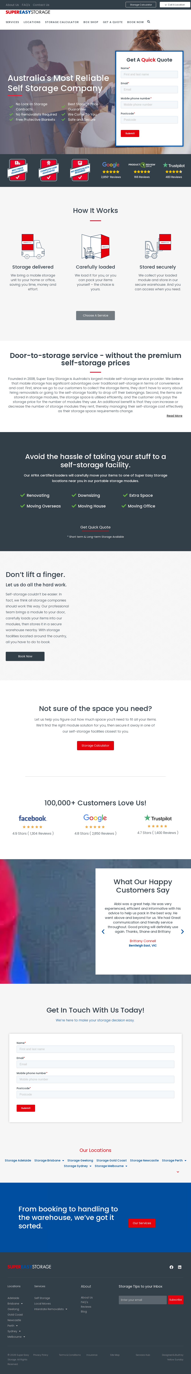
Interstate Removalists (50, 1309)
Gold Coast (15, 1314)
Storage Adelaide (18, 1160)
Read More (174, 416)
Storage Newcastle (144, 1160)
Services (12, 22)
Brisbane (15, 1303)
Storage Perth (174, 1160)
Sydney (14, 1331)
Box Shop (90, 22)
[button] (95, 415)
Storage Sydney (77, 1166)
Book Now (135, 22)
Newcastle (14, 1320)
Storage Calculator (62, 22)
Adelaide (13, 1298)
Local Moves (42, 1303)
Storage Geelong (80, 1160)
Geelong (13, 1309)
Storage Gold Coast (111, 1160)
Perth (13, 1325)
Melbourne (16, 1337)
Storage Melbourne (111, 1166)
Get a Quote (113, 22)
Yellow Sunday (175, 1359)
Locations (32, 22)
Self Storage (42, 1298)
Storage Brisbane (49, 1160)
